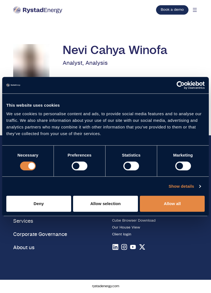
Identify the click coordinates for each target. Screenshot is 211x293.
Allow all (172, 203)
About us (24, 247)
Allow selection (105, 203)
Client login (121, 234)
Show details (181, 186)
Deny (39, 203)
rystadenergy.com (105, 286)
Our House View (126, 227)
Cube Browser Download (134, 220)
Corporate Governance (40, 234)
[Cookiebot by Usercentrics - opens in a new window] (181, 85)
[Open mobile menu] (195, 10)
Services (23, 221)
